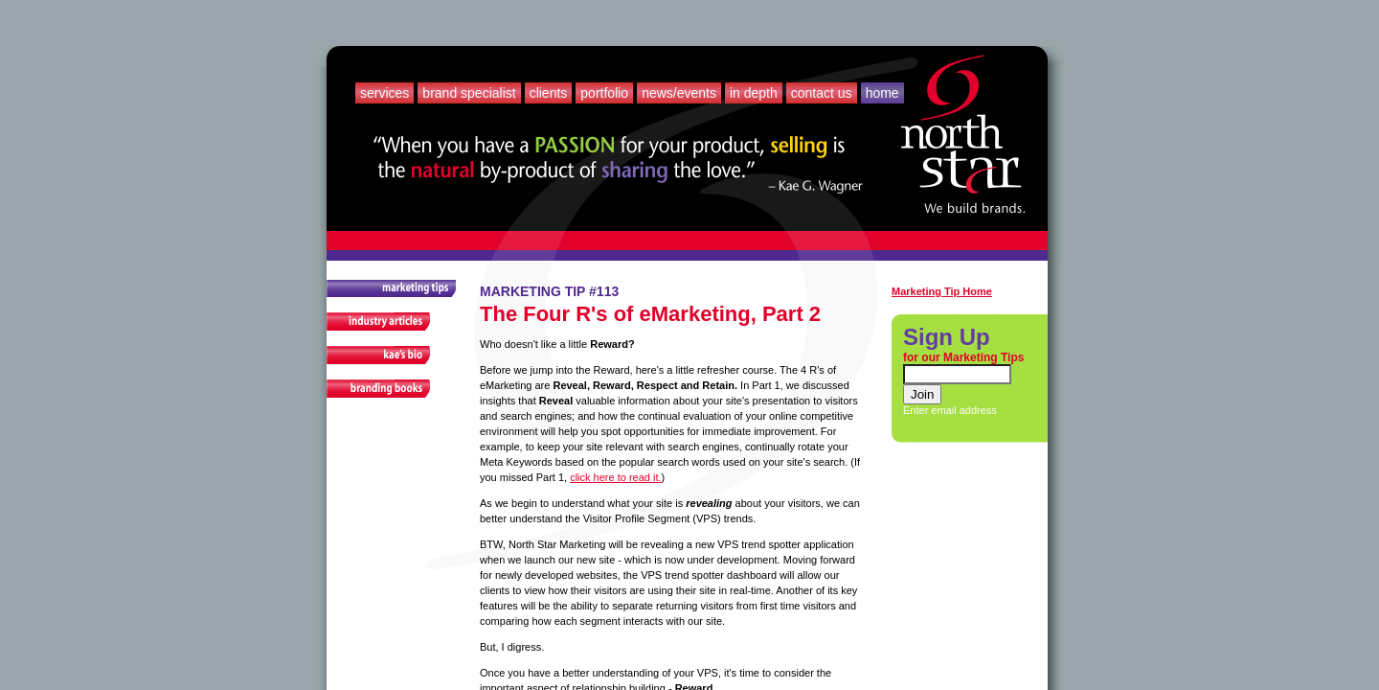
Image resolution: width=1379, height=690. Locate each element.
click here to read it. (615, 477)
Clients (549, 93)
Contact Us (821, 93)
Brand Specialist (468, 93)
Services (384, 93)
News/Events (679, 93)
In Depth (754, 93)
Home (882, 93)
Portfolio (604, 93)
